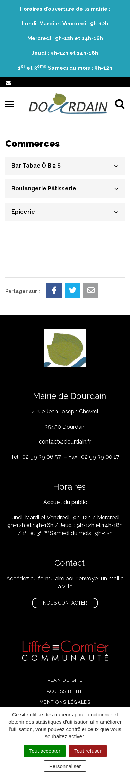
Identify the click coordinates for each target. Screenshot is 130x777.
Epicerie (23, 211)
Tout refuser (88, 751)
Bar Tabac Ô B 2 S (36, 165)
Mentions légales (65, 702)
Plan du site (65, 680)
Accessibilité (65, 691)
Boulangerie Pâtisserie (43, 188)
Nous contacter (65, 603)
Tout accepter (44, 751)
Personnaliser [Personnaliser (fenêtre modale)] (65, 766)
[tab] (65, 166)
